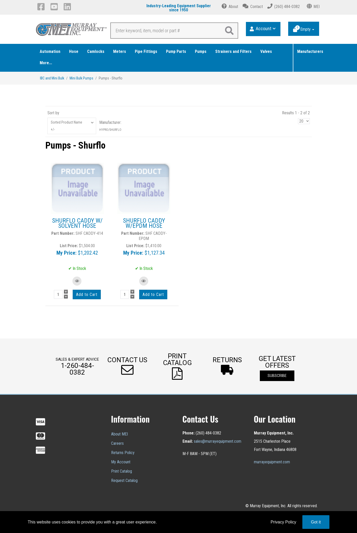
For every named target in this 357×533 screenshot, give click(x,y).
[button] (127, 366)
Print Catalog (121, 471)
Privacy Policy (283, 522)
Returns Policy (123, 452)
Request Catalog (124, 480)
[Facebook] (42, 6)
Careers (117, 443)
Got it (316, 522)
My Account (120, 461)
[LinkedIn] (68, 6)
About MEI (119, 434)
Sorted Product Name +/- (66, 126)
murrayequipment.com (272, 461)
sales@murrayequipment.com (217, 441)
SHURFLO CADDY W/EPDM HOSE (144, 223)
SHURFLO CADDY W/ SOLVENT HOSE (77, 223)
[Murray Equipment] (71, 30)
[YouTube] (55, 6)
